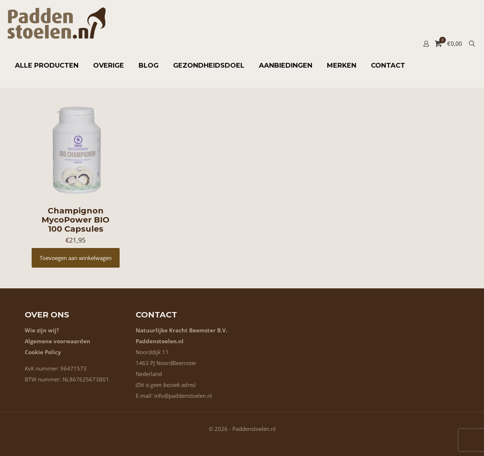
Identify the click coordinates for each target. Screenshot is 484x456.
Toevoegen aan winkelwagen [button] (76, 257)
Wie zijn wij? (42, 330)
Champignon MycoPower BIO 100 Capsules (75, 220)
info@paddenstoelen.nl (183, 395)
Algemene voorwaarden (57, 341)
